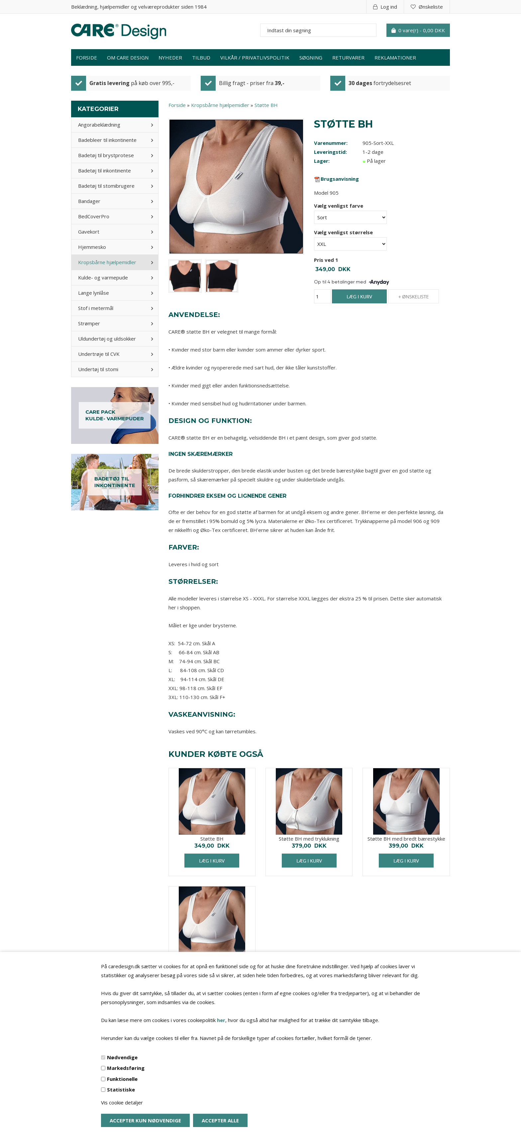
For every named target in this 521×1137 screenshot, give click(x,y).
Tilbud (201, 57)
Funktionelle (122, 1079)
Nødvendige (122, 1057)
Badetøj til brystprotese (106, 155)
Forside (86, 57)
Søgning (310, 57)
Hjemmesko (92, 247)
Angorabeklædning (99, 124)
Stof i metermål (95, 308)
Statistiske (121, 1089)
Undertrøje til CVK (99, 354)
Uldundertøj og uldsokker (107, 338)
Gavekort (88, 231)
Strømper (89, 323)
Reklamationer (395, 57)
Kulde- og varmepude (103, 277)
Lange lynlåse (93, 292)
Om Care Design (128, 57)
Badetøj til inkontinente (104, 170)
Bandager (89, 201)
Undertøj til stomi (98, 369)
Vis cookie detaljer (122, 1102)
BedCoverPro (93, 216)
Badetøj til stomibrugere (106, 185)
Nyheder (170, 57)
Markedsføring (126, 1068)
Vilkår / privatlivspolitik (254, 57)
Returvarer (348, 57)
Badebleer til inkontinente (107, 140)
